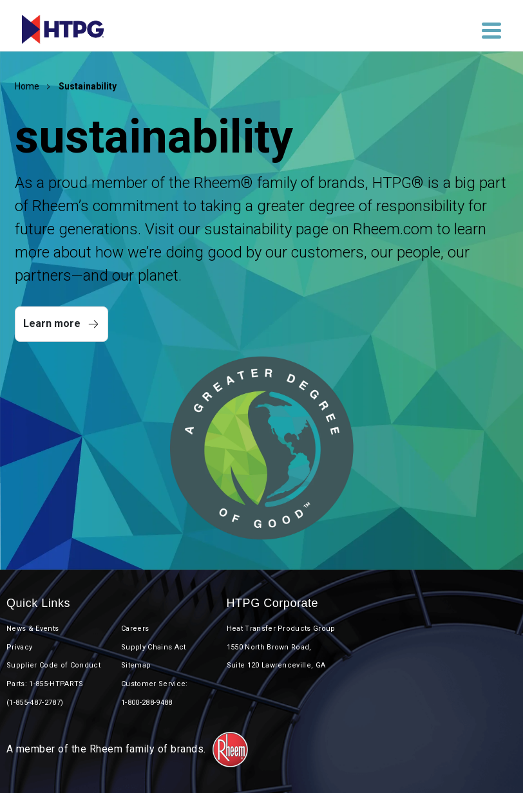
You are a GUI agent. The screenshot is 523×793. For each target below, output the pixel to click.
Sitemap (136, 665)
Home (27, 86)
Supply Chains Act (153, 647)
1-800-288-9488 (147, 702)
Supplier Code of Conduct (53, 665)
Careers (135, 628)
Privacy (19, 647)
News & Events (32, 628)
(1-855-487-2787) (34, 702)
